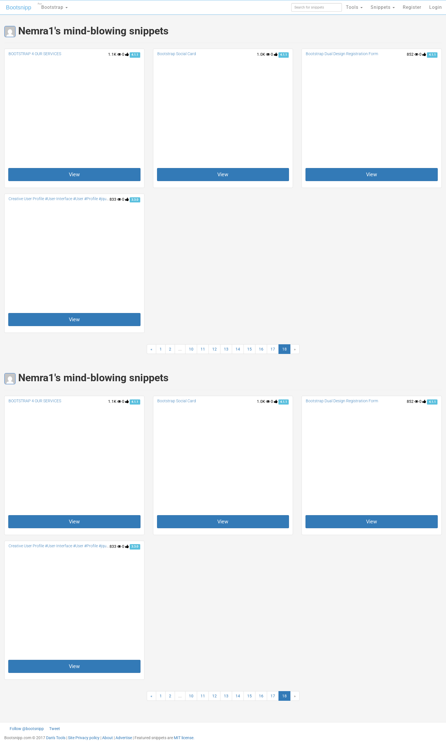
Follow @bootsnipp (27, 728)
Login (435, 7)
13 (226, 349)
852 (412, 54)
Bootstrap (53, 5)
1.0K (263, 54)
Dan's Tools (55, 737)
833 (115, 199)
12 (214, 349)
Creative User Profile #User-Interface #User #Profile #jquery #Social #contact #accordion (86, 198)
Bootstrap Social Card (176, 53)
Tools (354, 7)
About (107, 737)
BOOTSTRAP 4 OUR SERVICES (35, 53)
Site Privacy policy (84, 737)
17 (273, 349)
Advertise (123, 737)
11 (203, 349)
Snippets (383, 7)
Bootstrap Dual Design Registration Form (342, 53)
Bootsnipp (18, 7)
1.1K (114, 54)
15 (249, 349)
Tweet (54, 728)
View (74, 174)
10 (191, 349)
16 (261, 349)
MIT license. (184, 737)
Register (412, 7)
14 (238, 349)
